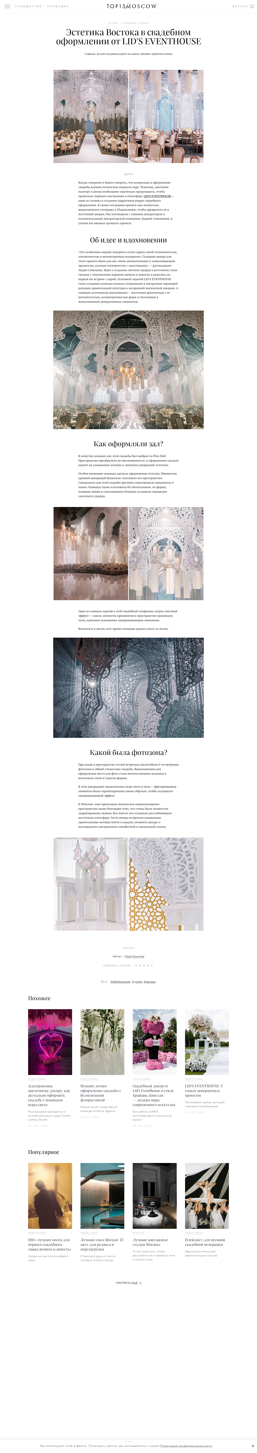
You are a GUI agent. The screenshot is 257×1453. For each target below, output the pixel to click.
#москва (149, 981)
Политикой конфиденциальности (186, 1446)
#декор (137, 981)
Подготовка (37, 1079)
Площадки (58, 6)
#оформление (120, 981)
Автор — (128, 956)
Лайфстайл (89, 1233)
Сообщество (28, 6)
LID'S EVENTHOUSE (157, 196)
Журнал (240, 6)
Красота (139, 1233)
